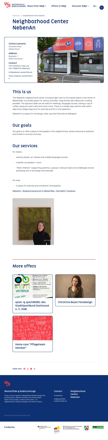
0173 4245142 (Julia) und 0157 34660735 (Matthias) (19, 67)
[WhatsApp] (31, 369)
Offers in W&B (58, 6)
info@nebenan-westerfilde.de (20, 72)
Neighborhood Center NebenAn (34, 16)
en (95, 6)
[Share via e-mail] (34, 369)
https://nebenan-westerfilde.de (20, 77)
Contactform (58, 395)
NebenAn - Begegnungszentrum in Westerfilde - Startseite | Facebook (44, 191)
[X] (28, 369)
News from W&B (37, 6)
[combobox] (102, 7)
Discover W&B (80, 6)
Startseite (16, 16)
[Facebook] (24, 369)
